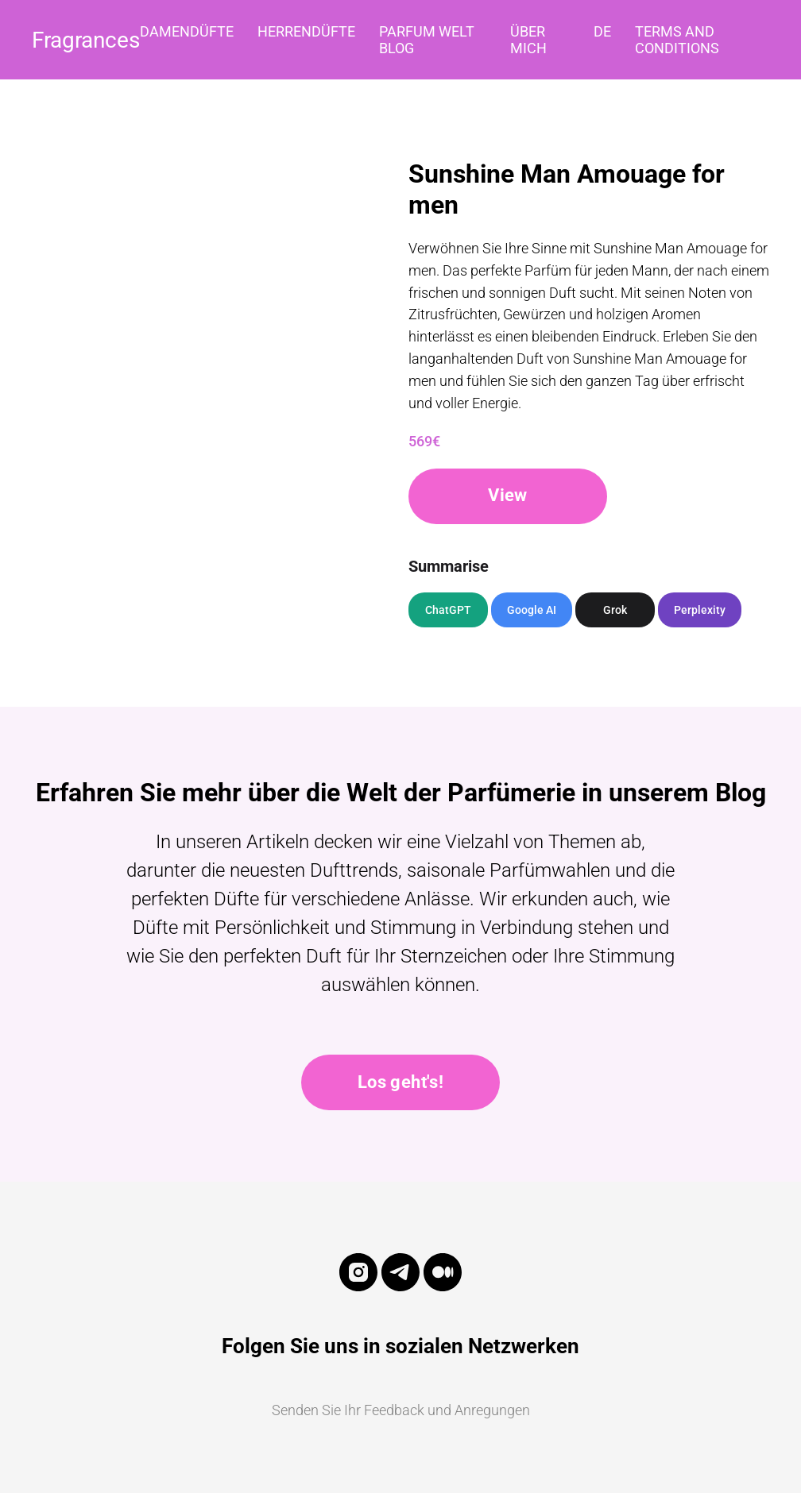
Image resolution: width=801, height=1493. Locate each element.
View (508, 495)
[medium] (443, 1287)
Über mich (528, 39)
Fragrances (86, 40)
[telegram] (400, 1287)
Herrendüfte (306, 31)
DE (602, 31)
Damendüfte (187, 31)
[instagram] (358, 1287)
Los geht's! (400, 1082)
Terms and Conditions (677, 39)
